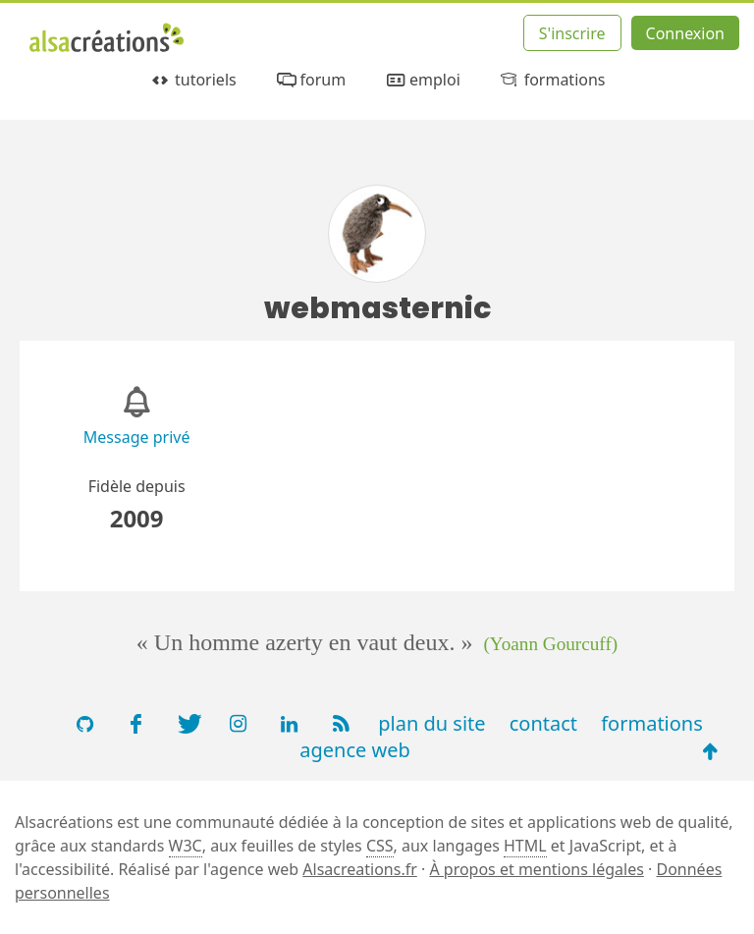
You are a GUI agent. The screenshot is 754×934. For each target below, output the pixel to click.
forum (310, 80)
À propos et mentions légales (536, 869)
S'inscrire (572, 33)
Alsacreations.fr (359, 869)
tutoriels (192, 80)
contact (543, 723)
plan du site (431, 723)
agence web (354, 750)
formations (551, 80)
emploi (422, 80)
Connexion (685, 33)
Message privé (136, 437)
